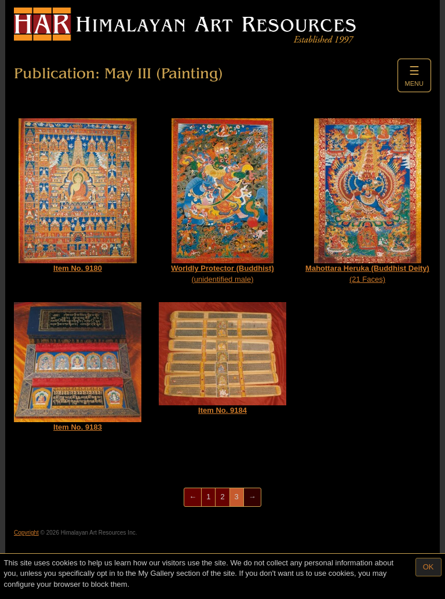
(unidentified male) (222, 201)
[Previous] (193, 497)
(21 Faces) (367, 201)
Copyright (26, 532)
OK (428, 566)
